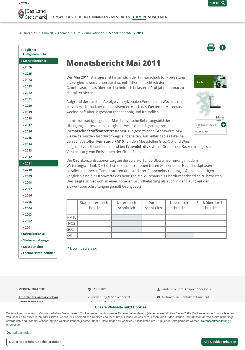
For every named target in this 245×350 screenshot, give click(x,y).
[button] (19, 332)
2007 (28, 189)
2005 (28, 202)
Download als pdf (84, 248)
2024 (28, 80)
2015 (28, 137)
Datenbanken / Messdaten (107, 17)
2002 (28, 221)
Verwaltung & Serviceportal (110, 297)
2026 (28, 67)
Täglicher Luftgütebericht (34, 52)
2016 (28, 131)
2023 (28, 86)
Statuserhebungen (37, 240)
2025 (28, 73)
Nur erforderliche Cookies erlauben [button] (35, 342)
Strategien (158, 17)
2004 (28, 208)
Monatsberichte (119, 33)
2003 (28, 214)
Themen (139, 17)
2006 (28, 195)
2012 (28, 157)
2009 (28, 176)
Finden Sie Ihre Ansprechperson (184, 289)
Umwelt (46, 33)
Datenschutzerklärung (215, 321)
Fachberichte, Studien (39, 253)
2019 (28, 112)
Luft (75, 33)
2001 (28, 227)
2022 (28, 93)
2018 (28, 118)
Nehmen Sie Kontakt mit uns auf (184, 297)
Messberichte (33, 247)
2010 (28, 170)
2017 (28, 125)
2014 (28, 144)
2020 (28, 105)
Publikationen (92, 33)
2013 (28, 150)
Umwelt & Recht (67, 17)
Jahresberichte (34, 234)
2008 (28, 182)
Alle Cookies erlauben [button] (219, 342)
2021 (28, 99)
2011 (138, 33)
